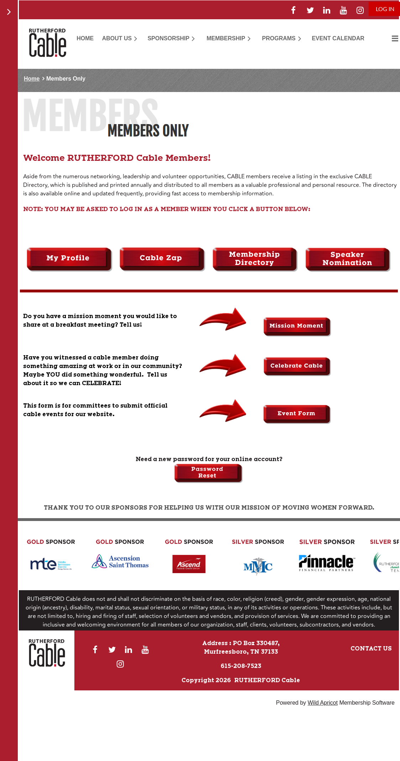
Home (32, 79)
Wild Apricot (322, 703)
